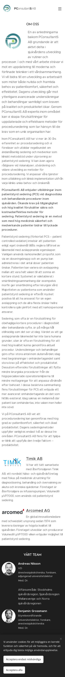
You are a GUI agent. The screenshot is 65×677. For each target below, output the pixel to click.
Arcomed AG (38, 510)
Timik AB (34, 458)
